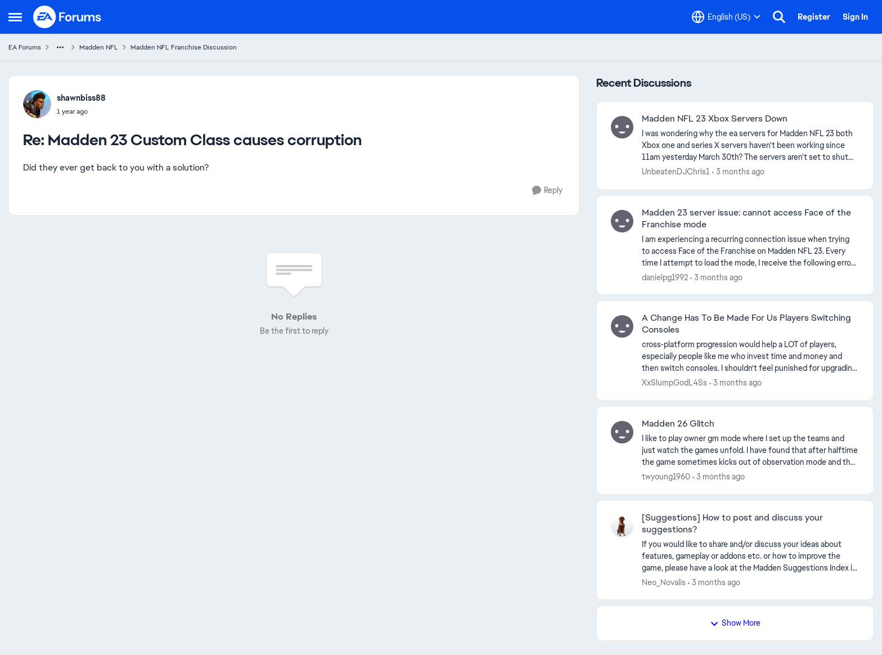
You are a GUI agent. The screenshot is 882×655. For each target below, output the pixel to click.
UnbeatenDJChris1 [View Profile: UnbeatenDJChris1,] (676, 172)
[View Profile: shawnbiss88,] (37, 104)
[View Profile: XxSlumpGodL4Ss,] (622, 326)
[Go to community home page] (67, 17)
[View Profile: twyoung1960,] (622, 432)
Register (814, 17)
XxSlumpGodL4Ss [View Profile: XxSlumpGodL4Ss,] (674, 383)
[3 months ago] (738, 172)
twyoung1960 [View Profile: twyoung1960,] (666, 477)
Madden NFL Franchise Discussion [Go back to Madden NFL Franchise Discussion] (183, 47)
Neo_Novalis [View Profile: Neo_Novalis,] (664, 582)
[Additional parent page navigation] (60, 47)
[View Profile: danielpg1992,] (622, 221)
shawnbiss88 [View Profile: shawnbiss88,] (81, 98)
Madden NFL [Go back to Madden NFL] (98, 47)
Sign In (855, 17)
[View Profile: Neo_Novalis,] (622, 526)
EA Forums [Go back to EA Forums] (24, 47)
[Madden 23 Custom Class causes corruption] (81, 111)
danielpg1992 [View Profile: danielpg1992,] (665, 277)
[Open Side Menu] (15, 16)
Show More (735, 623)
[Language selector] (726, 17)
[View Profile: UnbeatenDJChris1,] (622, 127)
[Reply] (547, 190)
